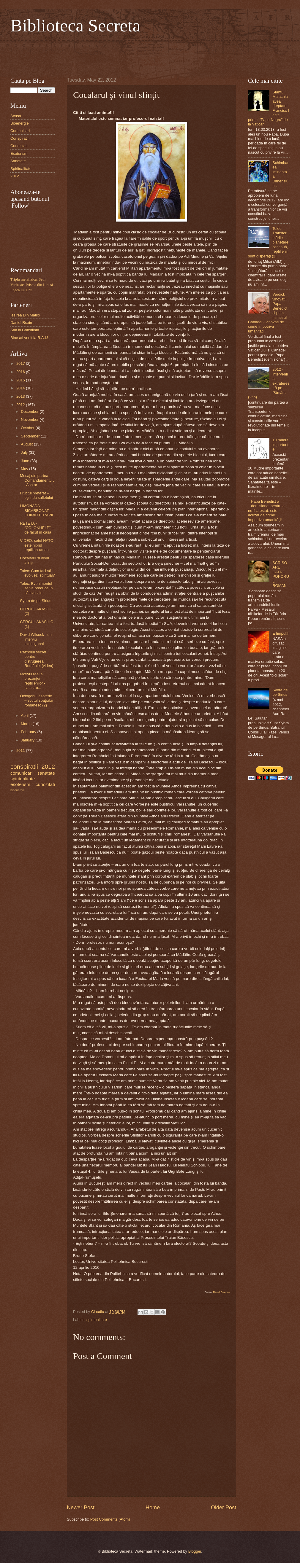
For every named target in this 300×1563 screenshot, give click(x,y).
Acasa (15, 116)
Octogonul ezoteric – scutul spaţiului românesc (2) (36, 700)
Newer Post (80, 1508)
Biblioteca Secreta (75, 25)
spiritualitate (96, 1319)
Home (153, 1508)
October (28, 428)
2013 (21, 396)
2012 (14, 176)
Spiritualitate (20, 168)
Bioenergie (19, 123)
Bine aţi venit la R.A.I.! (29, 337)
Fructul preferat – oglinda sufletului (36, 495)
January (28, 740)
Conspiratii (19, 138)
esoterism (20, 784)
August (27, 444)
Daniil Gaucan (221, 1292)
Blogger (194, 1551)
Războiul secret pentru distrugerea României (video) (36, 659)
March (26, 724)
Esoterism (18, 153)
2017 (21, 363)
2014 (21, 388)
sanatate (46, 773)
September (31, 436)
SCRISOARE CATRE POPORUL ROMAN (280, 574)
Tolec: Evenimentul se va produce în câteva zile (36, 588)
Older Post (223, 1508)
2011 (21, 750)
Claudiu (98, 1311)
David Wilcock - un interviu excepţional (36, 639)
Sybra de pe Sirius (35, 601)
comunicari (21, 773)
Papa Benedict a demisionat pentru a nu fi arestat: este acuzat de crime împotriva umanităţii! (266, 510)
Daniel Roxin (21, 322)
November (30, 419)
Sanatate (18, 161)
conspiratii (24, 766)
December (30, 411)
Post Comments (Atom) (110, 1519)
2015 (21, 380)
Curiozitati (18, 146)
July (25, 452)
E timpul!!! (280, 633)
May (25, 469)
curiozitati (45, 784)
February (29, 732)
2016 (21, 372)
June (25, 461)
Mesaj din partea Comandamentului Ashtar (37, 480)
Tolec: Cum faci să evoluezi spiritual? (37, 573)
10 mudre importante (280, 444)
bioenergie (17, 790)
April (25, 715)
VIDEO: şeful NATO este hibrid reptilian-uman (36, 545)
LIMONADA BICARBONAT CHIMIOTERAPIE (37, 510)
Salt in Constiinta (24, 330)
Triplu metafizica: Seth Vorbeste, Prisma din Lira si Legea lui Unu (31, 284)
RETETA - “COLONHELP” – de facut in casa (37, 528)
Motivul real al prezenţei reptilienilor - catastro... (32, 681)
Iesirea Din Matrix (25, 315)
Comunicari (20, 130)
